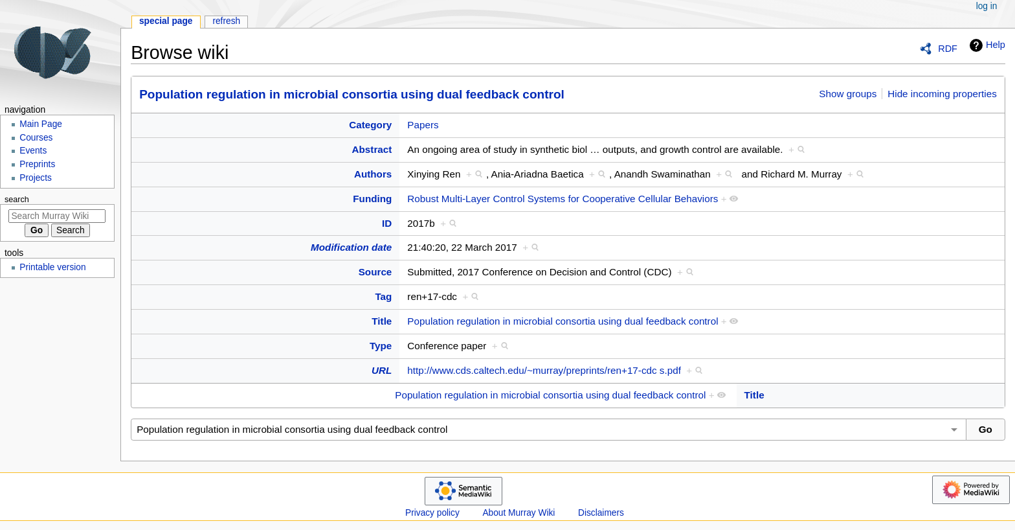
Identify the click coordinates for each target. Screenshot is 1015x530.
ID (387, 223)
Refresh (226, 21)
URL (382, 370)
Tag (383, 296)
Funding (372, 198)
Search (17, 199)
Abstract (372, 149)
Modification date (351, 247)
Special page (166, 21)
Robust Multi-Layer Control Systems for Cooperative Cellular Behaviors (562, 198)
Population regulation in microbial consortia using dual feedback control (351, 94)
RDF (947, 48)
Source (375, 271)
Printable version (52, 267)
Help (985, 45)
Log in (987, 6)
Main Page (40, 124)
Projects (35, 178)
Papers (422, 124)
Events (33, 151)
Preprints (37, 164)
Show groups (847, 93)
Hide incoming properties (942, 93)
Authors (373, 173)
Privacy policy (432, 513)
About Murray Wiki (518, 513)
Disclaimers (601, 513)
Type (381, 345)
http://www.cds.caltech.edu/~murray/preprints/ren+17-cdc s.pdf (544, 370)
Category (370, 124)
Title (382, 321)
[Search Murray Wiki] (57, 216)
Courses (35, 138)
